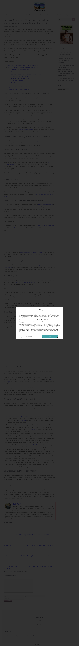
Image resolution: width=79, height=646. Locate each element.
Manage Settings (29, 336)
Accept (50, 336)
